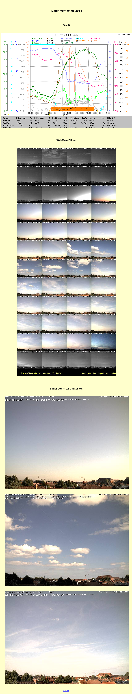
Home (66, 690)
